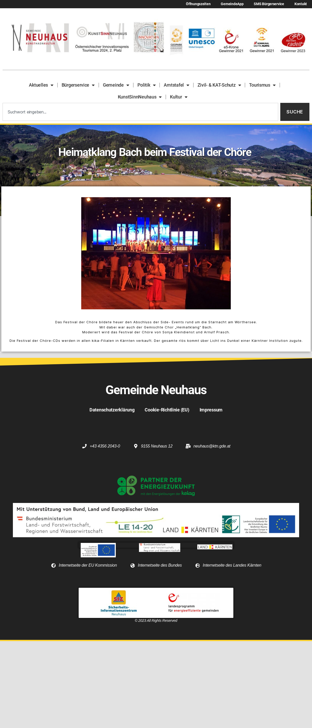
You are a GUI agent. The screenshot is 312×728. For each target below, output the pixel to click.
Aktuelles (41, 85)
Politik (146, 85)
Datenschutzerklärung (112, 409)
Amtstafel (176, 85)
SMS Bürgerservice (269, 4)
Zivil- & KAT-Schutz (219, 85)
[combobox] (140, 112)
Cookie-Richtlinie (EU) (167, 409)
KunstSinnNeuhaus (140, 97)
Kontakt (300, 4)
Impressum (211, 409)
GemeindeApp (232, 4)
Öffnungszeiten (198, 4)
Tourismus (262, 85)
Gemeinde (116, 85)
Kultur (178, 97)
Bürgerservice (78, 85)
